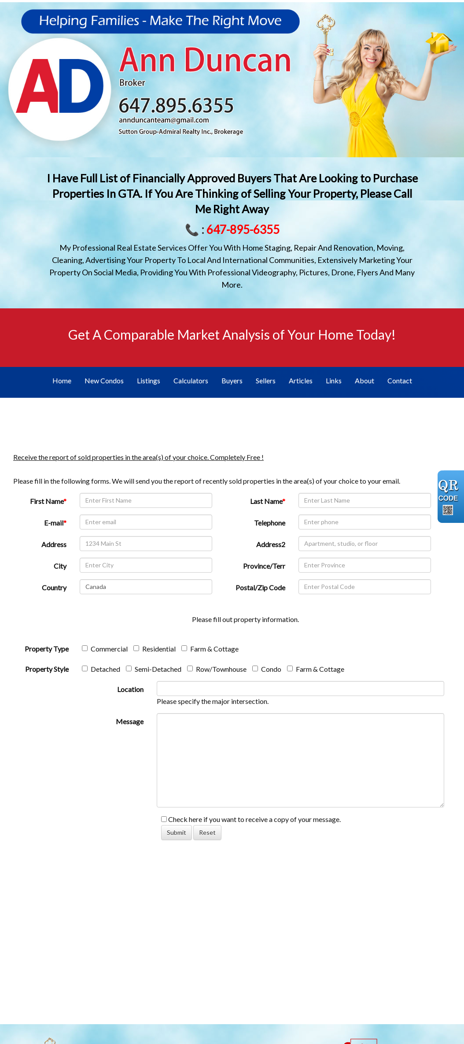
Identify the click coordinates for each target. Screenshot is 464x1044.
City (60, 566)
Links (334, 380)
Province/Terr (264, 566)
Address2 (270, 544)
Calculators (190, 380)
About (364, 380)
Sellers (266, 380)
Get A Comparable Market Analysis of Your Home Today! (232, 334)
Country (54, 587)
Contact (399, 380)
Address (53, 544)
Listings (148, 380)
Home (61, 380)
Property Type (47, 648)
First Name (48, 501)
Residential (154, 648)
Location (130, 689)
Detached (101, 669)
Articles (301, 380)
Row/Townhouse (217, 669)
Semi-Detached (153, 669)
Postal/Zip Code (260, 587)
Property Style (47, 669)
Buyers (232, 380)
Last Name (267, 501)
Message (130, 721)
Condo (266, 669)
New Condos (104, 380)
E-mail (55, 522)
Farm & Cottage (210, 648)
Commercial (105, 648)
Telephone (269, 522)
